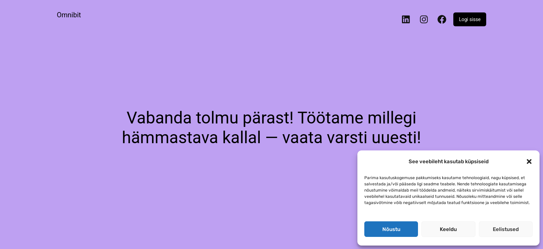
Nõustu (391, 229)
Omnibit (69, 15)
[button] (529, 161)
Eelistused (506, 229)
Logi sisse (470, 19)
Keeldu (448, 229)
